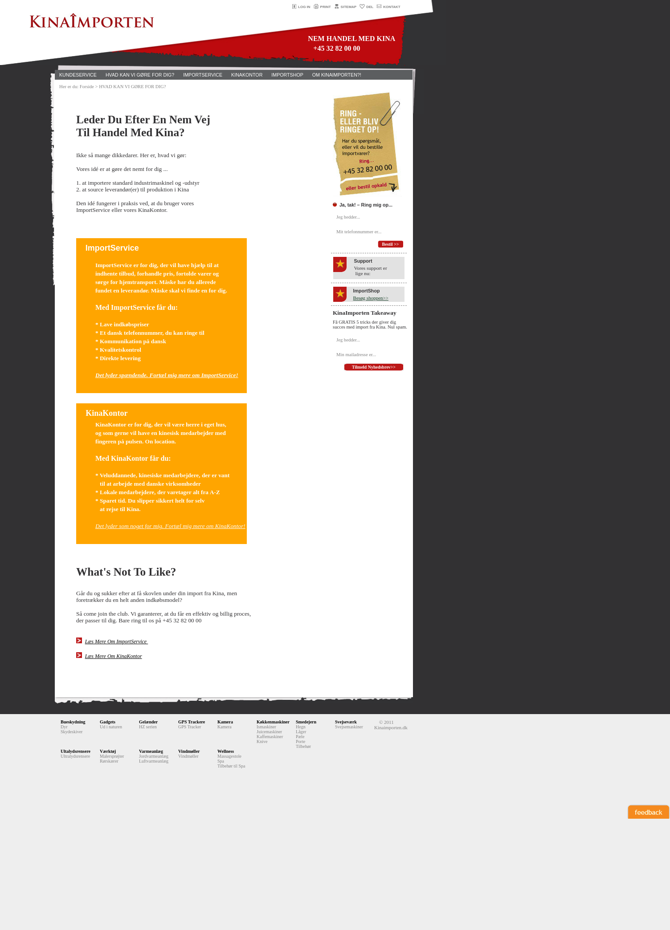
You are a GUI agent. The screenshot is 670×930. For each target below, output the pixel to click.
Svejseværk (346, 721)
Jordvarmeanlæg (153, 756)
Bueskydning (73, 721)
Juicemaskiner (269, 731)
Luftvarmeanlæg (153, 761)
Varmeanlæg (151, 751)
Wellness (225, 751)
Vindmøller (189, 751)
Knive (262, 741)
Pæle (300, 736)
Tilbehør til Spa (231, 765)
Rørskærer (109, 761)
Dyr (64, 726)
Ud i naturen (111, 726)
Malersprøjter (112, 756)
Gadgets (107, 721)
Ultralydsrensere (75, 756)
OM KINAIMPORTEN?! (336, 74)
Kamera (225, 721)
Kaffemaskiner (270, 736)
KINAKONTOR (246, 74)
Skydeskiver (71, 731)
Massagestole (229, 756)
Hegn (301, 726)
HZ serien (148, 726)
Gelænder (148, 721)
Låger (301, 731)
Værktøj (108, 751)
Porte (300, 741)
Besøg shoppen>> (370, 298)
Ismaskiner (266, 726)
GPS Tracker (189, 726)
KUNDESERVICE (78, 74)
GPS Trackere (191, 721)
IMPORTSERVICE (202, 74)
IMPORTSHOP (287, 74)
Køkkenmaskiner (273, 721)
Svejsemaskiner (349, 726)
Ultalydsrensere (75, 751)
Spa (220, 761)
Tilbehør (303, 746)
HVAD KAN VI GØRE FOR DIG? (140, 74)
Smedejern (306, 721)
